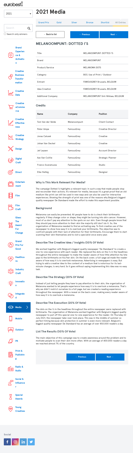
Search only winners (15, 34)
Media (18, 307)
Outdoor (19, 329)
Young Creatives (20, 409)
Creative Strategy (19, 137)
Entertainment (20, 184)
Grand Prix (43, 22)
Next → (114, 34)
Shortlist (105, 22)
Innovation (20, 283)
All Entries (120, 22)
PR (16, 341)
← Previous (84, 34)
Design (18, 148)
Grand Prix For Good (19, 245)
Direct (18, 172)
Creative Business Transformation (19, 77)
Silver (74, 22)
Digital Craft (18, 160)
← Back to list (50, 34)
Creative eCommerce (20, 107)
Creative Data (19, 93)
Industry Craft (19, 271)
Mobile (18, 318)
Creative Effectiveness (19, 123)
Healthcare (19, 259)
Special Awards (19, 397)
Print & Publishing (20, 355)
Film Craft (18, 207)
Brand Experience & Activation (19, 55)
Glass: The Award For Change (19, 225)
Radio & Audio (19, 368)
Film (17, 195)
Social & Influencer (20, 383)
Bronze (89, 22)
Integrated (20, 295)
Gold (59, 22)
